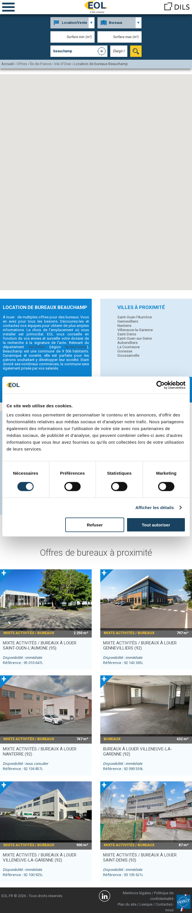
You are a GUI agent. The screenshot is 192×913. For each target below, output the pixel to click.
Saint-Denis (126, 334)
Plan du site (127, 904)
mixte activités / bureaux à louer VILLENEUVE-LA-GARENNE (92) (39, 857)
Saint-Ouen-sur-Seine (134, 338)
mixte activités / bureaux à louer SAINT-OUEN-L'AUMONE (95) (39, 645)
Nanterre (124, 325)
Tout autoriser (156, 524)
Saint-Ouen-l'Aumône (134, 317)
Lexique (146, 904)
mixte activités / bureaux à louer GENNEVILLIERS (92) (140, 645)
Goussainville (128, 355)
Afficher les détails (154, 507)
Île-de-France (76, 347)
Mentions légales (137, 893)
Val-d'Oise (36, 347)
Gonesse (124, 351)
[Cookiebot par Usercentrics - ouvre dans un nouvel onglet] (160, 385)
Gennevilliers (127, 321)
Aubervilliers (127, 343)
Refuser (95, 524)
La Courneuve (128, 347)
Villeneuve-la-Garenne (135, 330)
